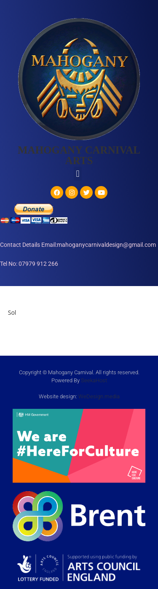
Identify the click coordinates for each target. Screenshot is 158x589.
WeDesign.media (99, 396)
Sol (12, 312)
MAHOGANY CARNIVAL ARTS (79, 155)
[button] (78, 174)
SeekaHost (94, 380)
